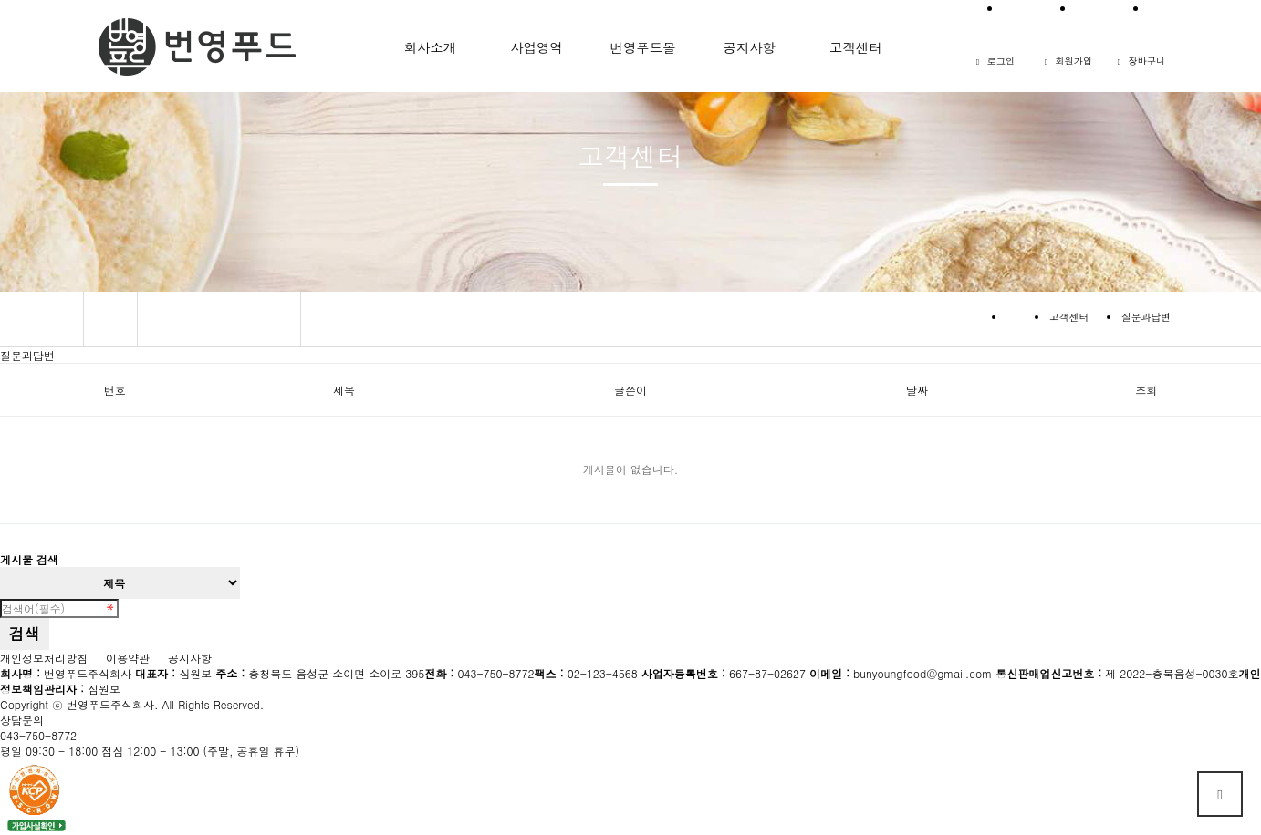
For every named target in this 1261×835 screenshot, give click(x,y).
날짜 (917, 389)
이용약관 (128, 657)
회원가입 (1069, 60)
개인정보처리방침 (44, 657)
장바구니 (1142, 60)
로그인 (995, 60)
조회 (1146, 389)
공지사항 (190, 657)
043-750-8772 (38, 735)
